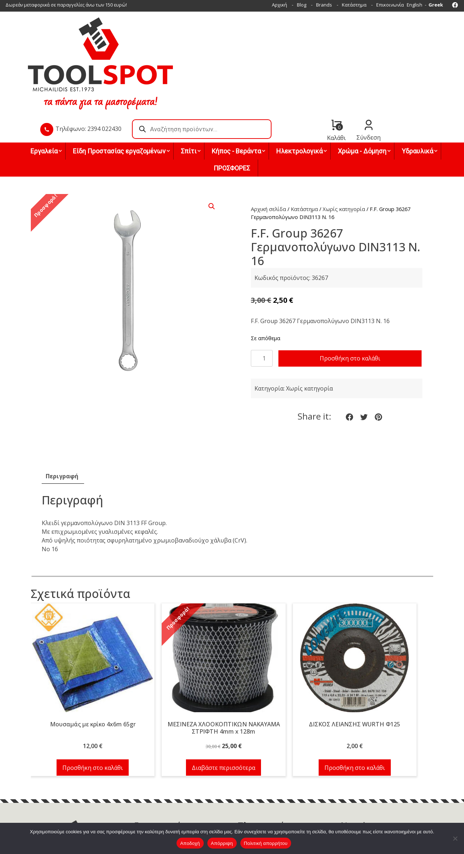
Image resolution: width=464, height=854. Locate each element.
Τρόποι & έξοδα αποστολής (267, 794)
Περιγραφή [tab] (62, 424)
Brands (324, 4)
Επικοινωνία (390, 4)
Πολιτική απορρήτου (265, 843)
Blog (301, 4)
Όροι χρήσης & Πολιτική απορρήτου (277, 803)
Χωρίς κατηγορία (344, 156)
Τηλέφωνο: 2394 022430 (192, 50)
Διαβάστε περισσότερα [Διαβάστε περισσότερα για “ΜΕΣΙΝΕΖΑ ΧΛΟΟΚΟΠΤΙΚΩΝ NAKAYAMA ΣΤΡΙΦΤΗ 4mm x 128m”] (223, 715)
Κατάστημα (354, 4)
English (414, 4)
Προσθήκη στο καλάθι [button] (92, 715)
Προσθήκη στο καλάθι (350, 306)
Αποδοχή (190, 843)
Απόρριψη (222, 843)
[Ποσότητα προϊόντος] (262, 305)
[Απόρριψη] (455, 838)
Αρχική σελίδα (268, 156)
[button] (211, 153)
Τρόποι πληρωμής (257, 786)
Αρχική (279, 4)
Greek (435, 4)
